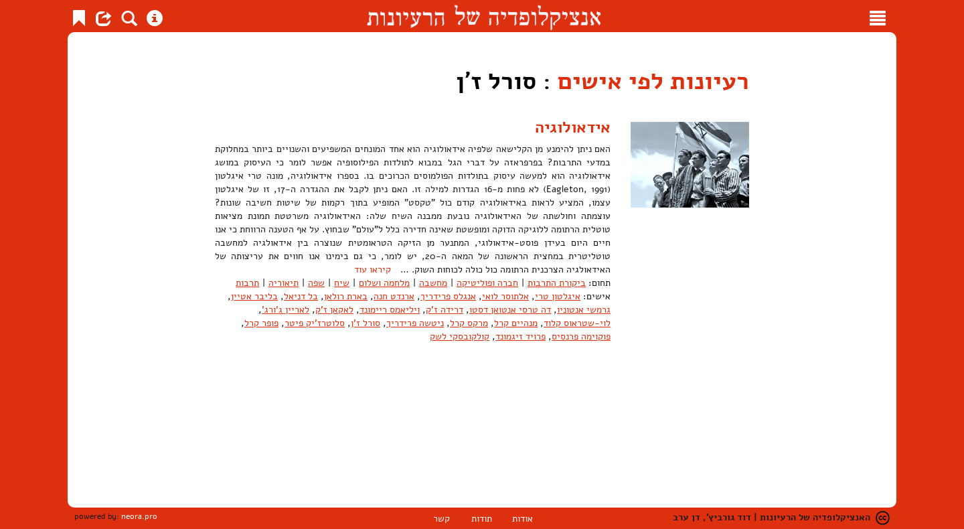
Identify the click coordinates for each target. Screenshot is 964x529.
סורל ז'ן (365, 323)
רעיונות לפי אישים (653, 81)
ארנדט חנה (394, 296)
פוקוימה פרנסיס (581, 336)
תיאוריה (283, 283)
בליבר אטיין (254, 296)
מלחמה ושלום (384, 283)
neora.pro (139, 516)
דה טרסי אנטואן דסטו (510, 309)
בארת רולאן (346, 296)
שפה (316, 283)
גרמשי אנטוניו (584, 309)
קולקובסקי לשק (459, 336)
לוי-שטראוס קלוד (577, 323)
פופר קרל (261, 323)
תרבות (247, 283)
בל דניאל (301, 296)
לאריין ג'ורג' (285, 309)
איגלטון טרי (557, 296)
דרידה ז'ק (444, 309)
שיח (341, 283)
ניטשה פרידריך (415, 323)
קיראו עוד (372, 269)
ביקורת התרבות (557, 283)
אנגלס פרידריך (448, 296)
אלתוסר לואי (505, 296)
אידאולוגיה (573, 127)
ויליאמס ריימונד (389, 309)
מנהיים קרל (516, 323)
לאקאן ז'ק (334, 309)
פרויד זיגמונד (520, 336)
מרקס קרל (469, 323)
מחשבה (433, 283)
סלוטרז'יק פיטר (315, 323)
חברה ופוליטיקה (487, 283)
